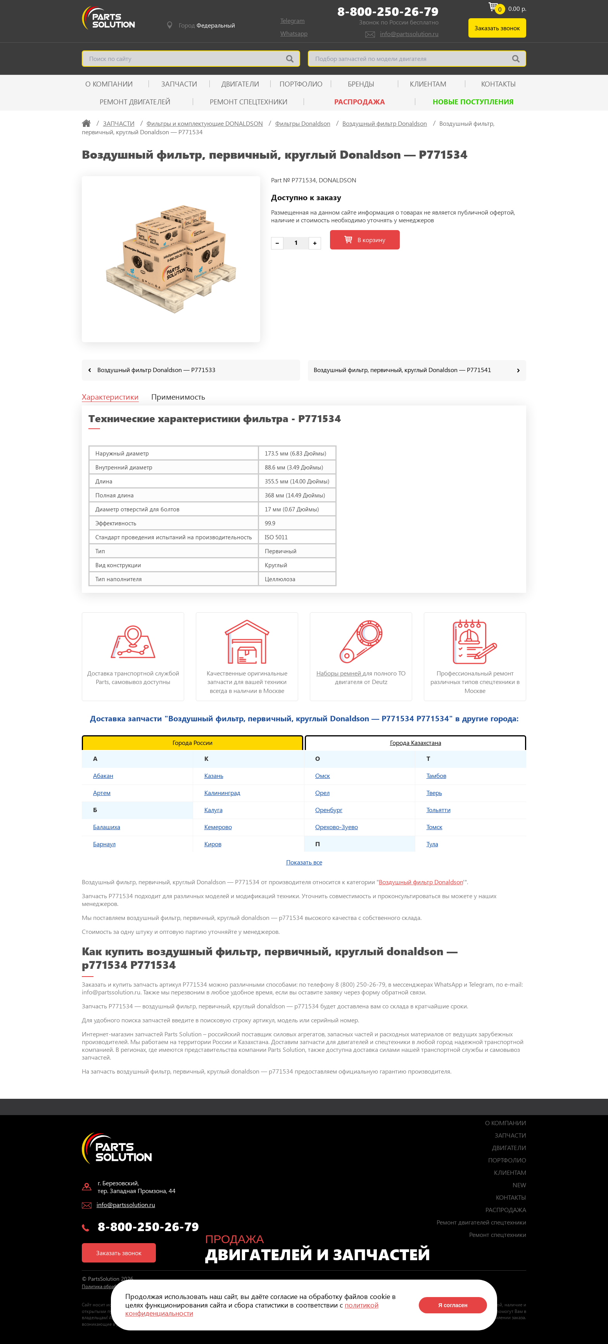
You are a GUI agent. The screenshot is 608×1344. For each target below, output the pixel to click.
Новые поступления (473, 101)
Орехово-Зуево (336, 826)
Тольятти (439, 809)
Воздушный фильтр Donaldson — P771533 (156, 369)
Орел (322, 792)
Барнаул (104, 843)
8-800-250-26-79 (388, 11)
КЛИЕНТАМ (428, 83)
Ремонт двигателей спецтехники (481, 1222)
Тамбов (436, 775)
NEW (519, 1184)
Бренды (361, 83)
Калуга (213, 809)
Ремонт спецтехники (248, 101)
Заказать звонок (497, 28)
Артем (102, 792)
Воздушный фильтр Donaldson (421, 881)
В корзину (364, 240)
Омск (322, 775)
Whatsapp (293, 33)
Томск (434, 826)
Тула (432, 843)
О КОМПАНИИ (109, 83)
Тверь (434, 792)
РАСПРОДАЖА (359, 101)
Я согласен (452, 1305)
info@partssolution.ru (409, 33)
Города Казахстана (415, 742)
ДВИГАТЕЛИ (240, 83)
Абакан (103, 775)
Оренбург (328, 809)
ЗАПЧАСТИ (179, 83)
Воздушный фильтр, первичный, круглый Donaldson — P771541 (402, 369)
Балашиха (106, 826)
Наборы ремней (339, 673)
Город (207, 25)
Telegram (292, 20)
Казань (213, 775)
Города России (192, 742)
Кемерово (218, 826)
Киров (212, 843)
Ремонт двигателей (135, 101)
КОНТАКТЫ (498, 83)
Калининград (222, 792)
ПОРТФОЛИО (301, 83)
